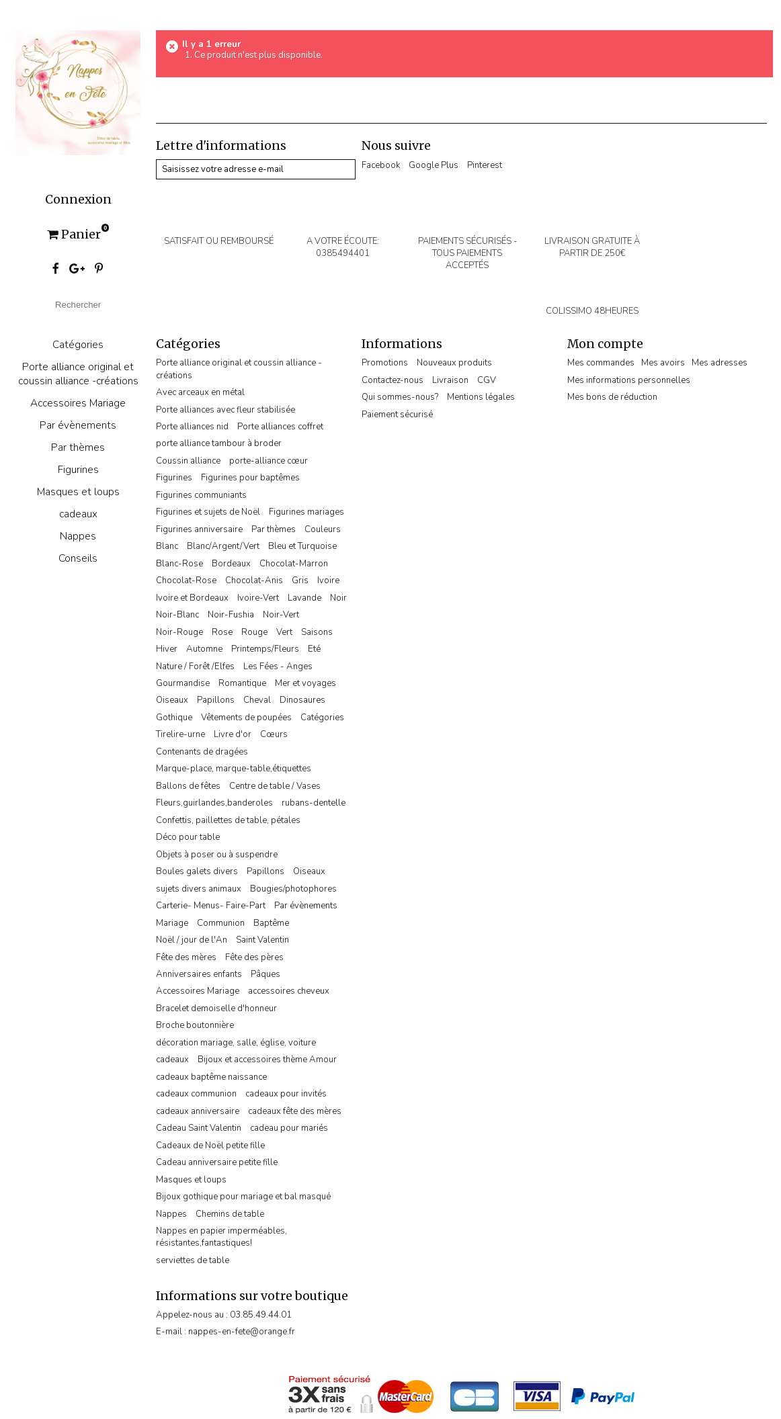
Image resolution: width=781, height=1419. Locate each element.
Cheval (257, 700)
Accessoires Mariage (78, 403)
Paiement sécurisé (397, 414)
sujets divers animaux (198, 889)
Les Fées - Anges (278, 666)
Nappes (78, 536)
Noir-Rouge (179, 632)
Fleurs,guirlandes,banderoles (214, 803)
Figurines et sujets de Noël (208, 512)
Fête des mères (186, 957)
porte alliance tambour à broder (219, 443)
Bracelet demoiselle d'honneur (216, 1008)
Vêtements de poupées (246, 718)
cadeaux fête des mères (294, 1111)
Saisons (317, 632)
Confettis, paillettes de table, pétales (228, 820)
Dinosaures (302, 700)
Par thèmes (78, 447)
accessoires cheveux (288, 991)
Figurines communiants (201, 495)
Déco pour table (188, 837)
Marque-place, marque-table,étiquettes (233, 769)
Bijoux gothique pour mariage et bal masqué (243, 1197)
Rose (222, 632)
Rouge (254, 632)
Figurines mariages (306, 512)
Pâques (265, 974)
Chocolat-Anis (254, 580)
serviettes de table (192, 1260)
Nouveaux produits (454, 363)
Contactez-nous (392, 380)
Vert (284, 632)
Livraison (450, 380)
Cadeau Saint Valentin (198, 1128)
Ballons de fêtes (188, 786)
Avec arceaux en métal (200, 392)
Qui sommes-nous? (400, 397)
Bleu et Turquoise (302, 546)
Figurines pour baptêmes (250, 478)
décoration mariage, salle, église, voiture (236, 1043)
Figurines (78, 469)
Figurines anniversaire (199, 529)
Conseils (77, 558)
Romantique (242, 683)
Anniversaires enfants (199, 974)
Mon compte (605, 344)
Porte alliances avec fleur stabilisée (225, 410)
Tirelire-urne (180, 734)
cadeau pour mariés (289, 1128)
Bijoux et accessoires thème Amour (267, 1060)
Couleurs (322, 529)
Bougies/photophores (293, 889)
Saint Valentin (262, 940)
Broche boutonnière (195, 1025)
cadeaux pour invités (286, 1094)
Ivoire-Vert (258, 598)
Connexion (78, 199)
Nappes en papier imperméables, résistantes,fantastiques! (221, 1237)
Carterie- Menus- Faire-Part (210, 906)
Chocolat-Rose (186, 580)
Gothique (174, 718)
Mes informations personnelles (628, 380)
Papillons (216, 700)
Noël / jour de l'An (191, 940)
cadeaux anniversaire (197, 1111)
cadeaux (78, 514)
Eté (314, 649)
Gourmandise (183, 683)
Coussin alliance (188, 461)
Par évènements (78, 425)
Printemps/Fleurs (265, 649)
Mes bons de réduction (612, 397)
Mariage (172, 923)
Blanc (167, 546)
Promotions (385, 363)
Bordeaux (231, 564)
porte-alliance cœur (268, 461)
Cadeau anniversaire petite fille (217, 1162)
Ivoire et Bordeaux (192, 598)
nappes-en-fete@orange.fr (241, 1332)
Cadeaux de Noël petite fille (210, 1146)
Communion (221, 923)
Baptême (271, 923)
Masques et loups (78, 491)
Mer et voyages (305, 683)
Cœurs (274, 734)
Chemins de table (230, 1214)
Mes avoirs (663, 363)
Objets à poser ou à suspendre (217, 855)
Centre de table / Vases (275, 786)
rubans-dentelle (313, 803)
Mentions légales (481, 397)
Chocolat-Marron (293, 564)
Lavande (304, 598)
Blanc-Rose (179, 564)
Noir (338, 598)
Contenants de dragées (202, 752)
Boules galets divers (197, 871)
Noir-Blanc (177, 615)
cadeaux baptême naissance (211, 1077)
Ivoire (328, 580)
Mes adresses (719, 363)
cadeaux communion (196, 1094)
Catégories (78, 344)
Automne (204, 649)
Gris (300, 580)
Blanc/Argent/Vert (223, 546)
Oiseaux (172, 700)
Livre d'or (232, 734)
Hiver (166, 649)
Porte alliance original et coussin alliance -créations (78, 373)
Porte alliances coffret (280, 427)
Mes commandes (600, 363)
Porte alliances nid (192, 427)
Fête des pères (254, 957)
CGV (486, 380)
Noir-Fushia (231, 615)
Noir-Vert (281, 615)
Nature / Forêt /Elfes (195, 666)
